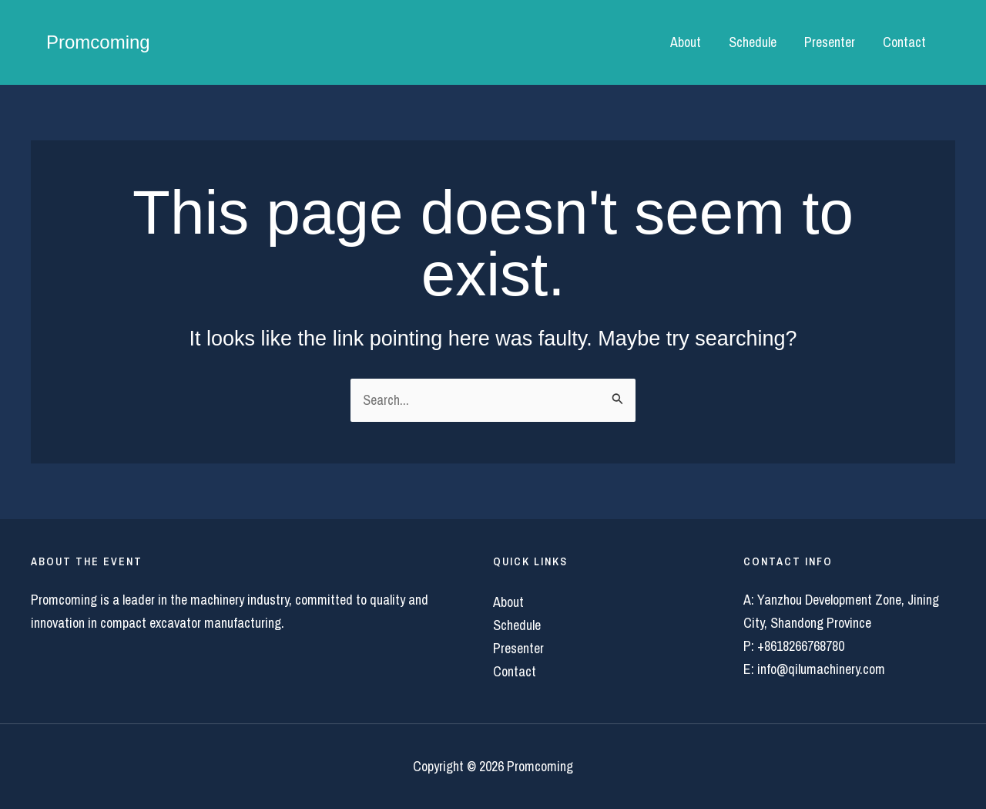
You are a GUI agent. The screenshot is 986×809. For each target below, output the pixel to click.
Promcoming (98, 42)
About (685, 42)
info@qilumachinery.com (821, 669)
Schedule (752, 42)
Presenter (829, 42)
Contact (904, 42)
